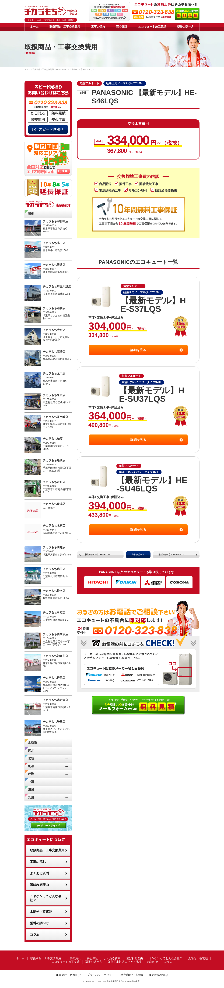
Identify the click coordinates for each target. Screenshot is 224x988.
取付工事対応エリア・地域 (124, 961)
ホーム (34, 26)
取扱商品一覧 (138, 554)
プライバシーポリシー (101, 974)
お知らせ (152, 961)
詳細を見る (138, 350)
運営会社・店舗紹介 (68, 974)
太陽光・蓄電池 (41, 911)
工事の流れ (98, 26)
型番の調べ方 (185, 26)
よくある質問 (39, 873)
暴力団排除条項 (158, 974)
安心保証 (121, 26)
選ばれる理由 (39, 885)
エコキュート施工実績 (152, 26)
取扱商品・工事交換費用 (64, 26)
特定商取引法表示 (132, 974)
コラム (34, 934)
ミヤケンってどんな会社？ (45, 898)
